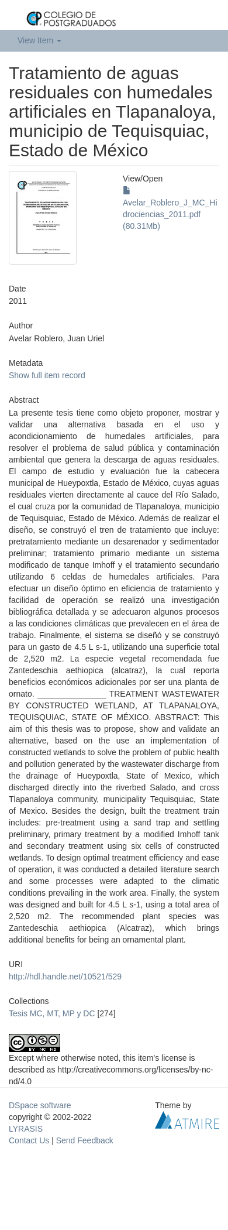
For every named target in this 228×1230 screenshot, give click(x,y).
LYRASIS (26, 1128)
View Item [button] (39, 40)
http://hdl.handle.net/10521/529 (65, 976)
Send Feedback (84, 1140)
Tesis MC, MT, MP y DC (52, 1013)
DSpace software (40, 1105)
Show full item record (47, 375)
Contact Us (29, 1140)
